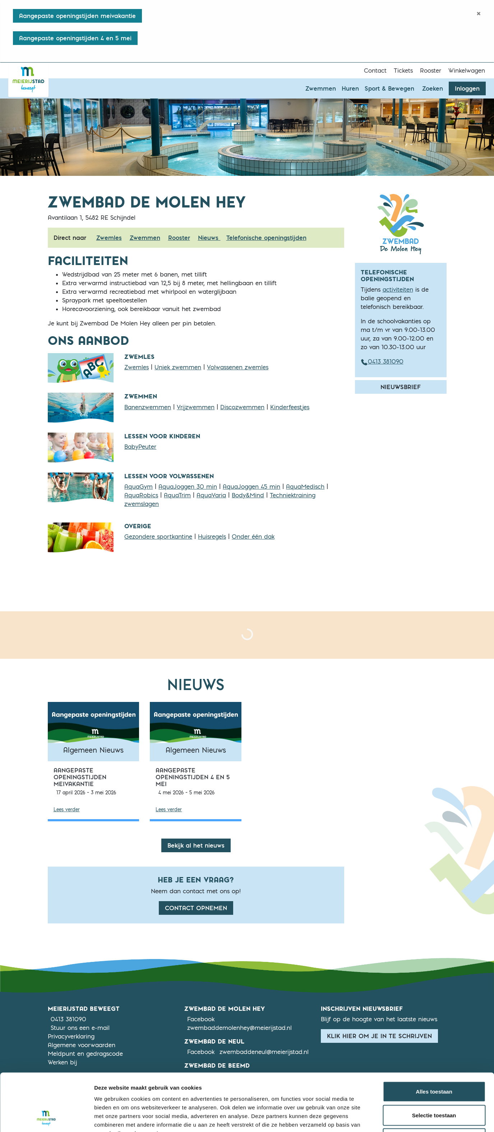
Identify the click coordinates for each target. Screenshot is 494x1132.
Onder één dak (253, 536)
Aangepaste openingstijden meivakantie (77, 15)
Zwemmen (145, 237)
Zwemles (109, 237)
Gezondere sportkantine (158, 536)
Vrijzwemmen (195, 407)
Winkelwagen (466, 70)
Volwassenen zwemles (237, 367)
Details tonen (388, 1118)
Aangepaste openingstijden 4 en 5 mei (75, 38)
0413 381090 (382, 361)
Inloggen (467, 88)
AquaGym (138, 486)
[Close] (478, 13)
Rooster (430, 70)
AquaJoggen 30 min (187, 486)
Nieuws (209, 237)
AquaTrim (177, 495)
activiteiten (398, 289)
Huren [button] (350, 88)
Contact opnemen (196, 908)
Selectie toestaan (434, 1061)
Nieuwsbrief (400, 387)
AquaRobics (141, 495)
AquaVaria (211, 495)
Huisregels (212, 536)
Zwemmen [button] (320, 88)
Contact (375, 70)
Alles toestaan (434, 1038)
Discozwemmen (242, 407)
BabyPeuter (140, 446)
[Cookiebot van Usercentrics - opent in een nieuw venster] (46, 1118)
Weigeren (434, 1085)
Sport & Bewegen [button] (389, 88)
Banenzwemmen (147, 407)
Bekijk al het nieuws (196, 845)
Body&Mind (248, 495)
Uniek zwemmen (177, 367)
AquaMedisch (305, 486)
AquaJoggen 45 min (251, 486)
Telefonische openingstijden (266, 237)
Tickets (403, 70)
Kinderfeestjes (289, 407)
